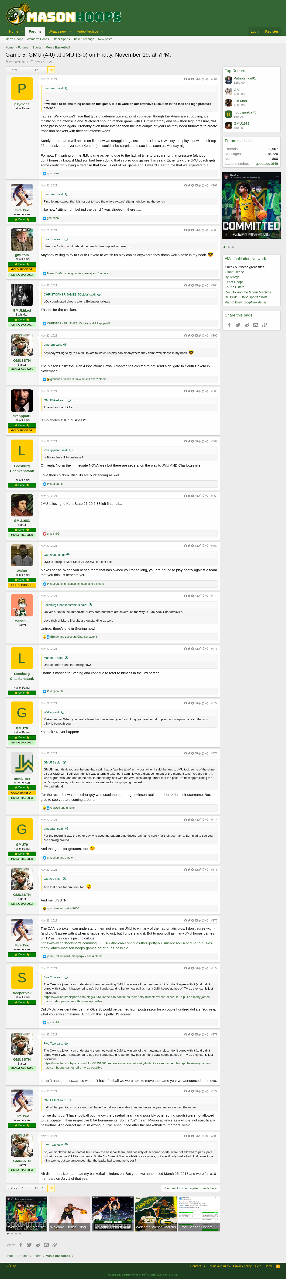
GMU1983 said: (54, 555)
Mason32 (21, 621)
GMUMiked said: (55, 400)
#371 (214, 648)
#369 (214, 545)
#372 (214, 703)
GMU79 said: (53, 762)
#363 (214, 230)
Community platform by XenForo (143, 1274)
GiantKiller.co (234, 272)
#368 (214, 496)
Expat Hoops (234, 282)
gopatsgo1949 (267, 163)
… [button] (29, 70)
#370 (214, 596)
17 (36, 70)
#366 (214, 391)
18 (43, 70)
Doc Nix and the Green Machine (248, 292)
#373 (214, 753)
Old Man (240, 101)
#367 (214, 441)
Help (258, 1266)
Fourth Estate (235, 287)
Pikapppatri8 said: (56, 450)
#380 (214, 1136)
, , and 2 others (78, 379)
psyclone (21, 104)
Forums (35, 31)
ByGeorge (232, 277)
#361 (214, 79)
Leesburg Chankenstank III (22, 471)
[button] (22, 31)
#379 (214, 1091)
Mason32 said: (54, 658)
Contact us (197, 1266)
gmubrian (22, 778)
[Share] (196, 79)
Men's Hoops (14, 39)
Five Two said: (53, 239)
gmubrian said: (54, 88)
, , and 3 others (75, 583)
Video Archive (87, 31)
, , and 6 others (77, 273)
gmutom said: (53, 344)
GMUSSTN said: (55, 1100)
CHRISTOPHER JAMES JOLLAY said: (70, 294)
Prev (14, 70)
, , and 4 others (75, 956)
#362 (214, 185)
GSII (237, 90)
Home (13, 31)
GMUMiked (22, 310)
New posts (105, 39)
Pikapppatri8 (21, 416)
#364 (214, 285)
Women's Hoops (38, 39)
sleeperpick (22, 993)
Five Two (21, 210)
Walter (22, 571)
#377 (214, 968)
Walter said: (52, 712)
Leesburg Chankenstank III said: (65, 605)
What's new (57, 31)
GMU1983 (22, 521)
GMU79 (22, 728)
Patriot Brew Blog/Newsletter (245, 302)
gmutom (22, 255)
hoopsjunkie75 (245, 112)
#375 (214, 869)
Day (11, 1266)
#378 (214, 1034)
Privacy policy (242, 1266)
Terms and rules (219, 1266)
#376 (214, 920)
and (78, 323)
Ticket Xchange (83, 39)
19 (51, 70)
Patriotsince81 (18, 62)
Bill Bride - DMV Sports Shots (246, 297)
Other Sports (61, 39)
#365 (214, 335)
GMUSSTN (22, 360)
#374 (214, 820)
